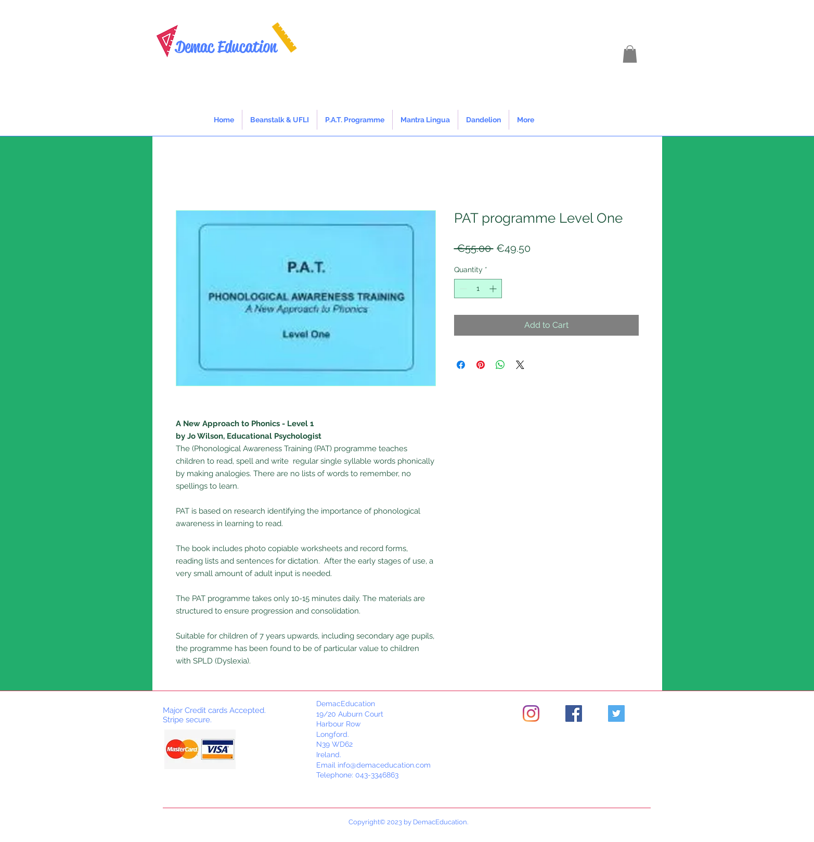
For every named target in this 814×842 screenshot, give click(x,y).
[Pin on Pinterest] (480, 365)
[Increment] (493, 288)
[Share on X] (520, 365)
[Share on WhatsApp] (500, 365)
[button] (630, 53)
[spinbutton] (478, 288)
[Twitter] (616, 713)
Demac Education (226, 46)
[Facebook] (573, 713)
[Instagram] (531, 713)
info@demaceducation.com (384, 765)
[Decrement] (462, 288)
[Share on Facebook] (461, 365)
